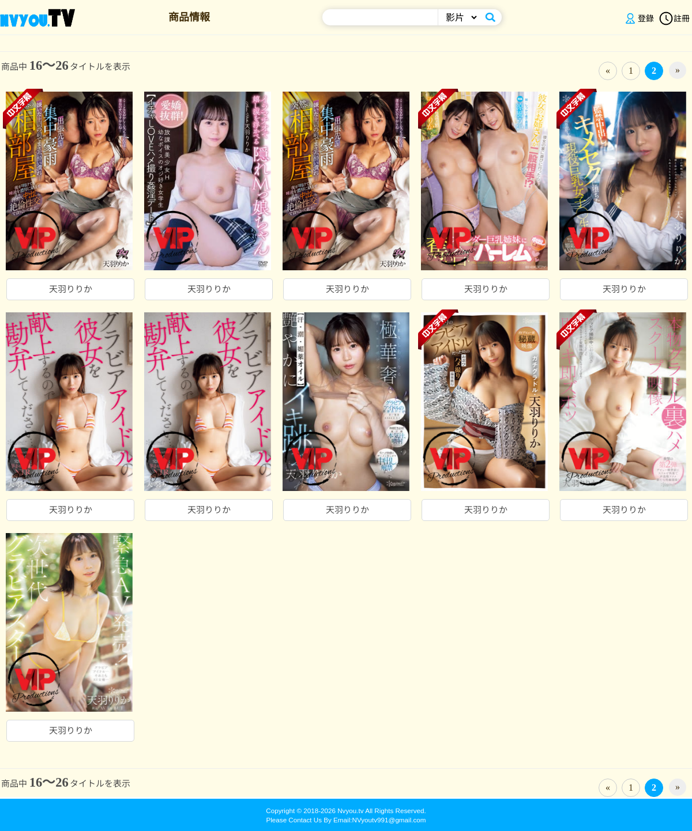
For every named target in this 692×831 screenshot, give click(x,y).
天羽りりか (70, 289)
